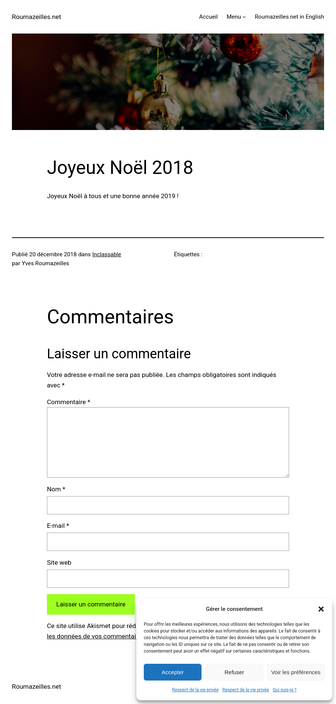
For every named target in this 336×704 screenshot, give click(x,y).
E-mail (58, 525)
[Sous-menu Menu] (244, 16)
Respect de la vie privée (195, 689)
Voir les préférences (296, 672)
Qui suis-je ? (285, 689)
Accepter (173, 672)
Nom (56, 489)
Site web (59, 562)
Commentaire (68, 402)
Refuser (234, 672)
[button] (321, 609)
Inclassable (106, 254)
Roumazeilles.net (36, 16)
